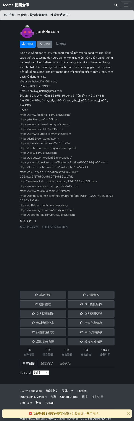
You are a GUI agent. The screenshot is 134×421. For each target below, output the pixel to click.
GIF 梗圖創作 (43, 314)
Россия (49, 403)
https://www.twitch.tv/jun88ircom (41, 129)
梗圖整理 (43, 304)
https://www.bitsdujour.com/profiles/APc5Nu (49, 186)
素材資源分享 (43, 323)
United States (69, 397)
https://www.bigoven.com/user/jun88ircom (47, 210)
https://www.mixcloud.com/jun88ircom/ (45, 191)
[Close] (128, 413)
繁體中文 (52, 391)
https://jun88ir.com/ (44, 81)
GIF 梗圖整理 (91, 314)
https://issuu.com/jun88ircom (38, 153)
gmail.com (55, 91)
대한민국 (98, 397)
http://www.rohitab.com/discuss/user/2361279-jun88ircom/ (58, 181)
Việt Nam (26, 403)
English (82, 391)
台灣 (53, 397)
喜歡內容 (65, 363)
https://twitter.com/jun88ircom (39, 119)
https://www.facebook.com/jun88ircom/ (45, 115)
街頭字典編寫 (91, 323)
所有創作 (29, 363)
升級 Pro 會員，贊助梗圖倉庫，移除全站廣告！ (40, 15)
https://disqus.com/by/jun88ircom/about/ (46, 158)
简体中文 (68, 391)
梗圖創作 (91, 295)
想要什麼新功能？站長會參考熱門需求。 (65, 414)
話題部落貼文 (43, 332)
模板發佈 (43, 295)
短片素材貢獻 (91, 341)
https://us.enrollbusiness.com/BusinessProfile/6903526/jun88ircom (63, 162)
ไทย (38, 403)
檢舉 (61, 44)
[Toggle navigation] (126, 5)
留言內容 (47, 363)
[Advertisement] (67, 259)
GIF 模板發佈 (91, 304)
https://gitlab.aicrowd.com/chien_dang (44, 205)
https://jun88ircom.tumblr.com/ (39, 139)
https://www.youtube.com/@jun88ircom (45, 134)
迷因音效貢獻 (43, 341)
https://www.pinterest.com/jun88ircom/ (45, 124)
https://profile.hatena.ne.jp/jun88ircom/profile (49, 148)
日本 (85, 397)
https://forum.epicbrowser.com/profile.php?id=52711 (54, 167)
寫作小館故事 (91, 332)
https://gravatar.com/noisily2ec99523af (45, 143)
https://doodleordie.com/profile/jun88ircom (47, 215)
